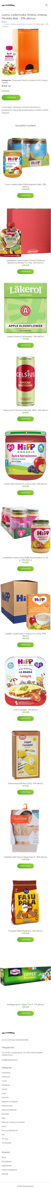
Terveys (5, 1139)
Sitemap (5, 1174)
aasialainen (6, 1073)
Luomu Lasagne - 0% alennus (25, 710)
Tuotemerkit (16, 80)
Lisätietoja (11, 98)
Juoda (4, 1081)
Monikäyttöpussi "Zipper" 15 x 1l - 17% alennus (25, 1004)
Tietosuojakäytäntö (9, 1170)
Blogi (4, 1157)
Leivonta (5, 1097)
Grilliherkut (6, 1077)
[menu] (46, 5)
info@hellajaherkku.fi (10, 1060)
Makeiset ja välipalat (10, 1101)
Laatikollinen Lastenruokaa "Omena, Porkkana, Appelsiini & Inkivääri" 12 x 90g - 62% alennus (25, 261)
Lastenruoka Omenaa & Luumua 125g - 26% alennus (25, 484)
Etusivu (4, 22)
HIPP (39, 80)
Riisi (3, 1135)
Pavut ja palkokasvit (9, 1130)
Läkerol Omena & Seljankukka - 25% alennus (25, 336)
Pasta (4, 1126)
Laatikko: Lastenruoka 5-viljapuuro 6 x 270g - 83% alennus (25, 635)
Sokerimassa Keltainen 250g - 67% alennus (25, 783)
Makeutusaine (7, 1106)
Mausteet (5, 1114)
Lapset (4, 1089)
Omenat (5, 83)
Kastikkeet (6, 1085)
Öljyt (3, 1118)
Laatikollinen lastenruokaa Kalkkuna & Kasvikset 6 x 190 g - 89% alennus (25, 558)
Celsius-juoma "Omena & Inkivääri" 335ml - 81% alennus (25, 410)
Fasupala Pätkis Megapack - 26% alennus (25, 931)
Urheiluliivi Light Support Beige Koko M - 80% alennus (25, 857)
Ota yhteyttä (6, 1161)
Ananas (44, 80)
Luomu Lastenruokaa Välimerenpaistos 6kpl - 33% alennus (25, 185)
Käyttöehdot (7, 1166)
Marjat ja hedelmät (29, 80)
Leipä (4, 1093)
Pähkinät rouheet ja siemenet (13, 1122)
